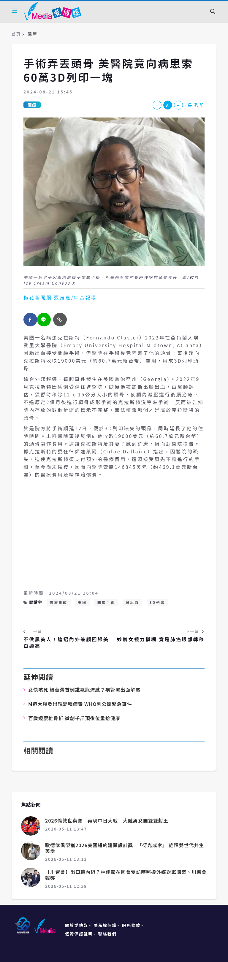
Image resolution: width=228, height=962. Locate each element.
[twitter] (44, 319)
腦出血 (132, 602)
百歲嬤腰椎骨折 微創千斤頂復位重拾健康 (74, 718)
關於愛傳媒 (76, 925)
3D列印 (157, 602)
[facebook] (30, 319)
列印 (196, 105)
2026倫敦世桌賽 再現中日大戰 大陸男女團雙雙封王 (109, 820)
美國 (82, 602)
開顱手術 (106, 602)
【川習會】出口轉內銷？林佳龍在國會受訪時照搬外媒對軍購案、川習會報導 (126, 874)
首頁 (16, 34)
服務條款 (131, 925)
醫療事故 (59, 602)
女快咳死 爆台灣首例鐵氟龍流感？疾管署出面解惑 (84, 689)
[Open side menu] (14, 11)
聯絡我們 (107, 934)
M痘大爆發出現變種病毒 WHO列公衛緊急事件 (80, 703)
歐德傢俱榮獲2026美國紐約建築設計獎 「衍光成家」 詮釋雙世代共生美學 (124, 848)
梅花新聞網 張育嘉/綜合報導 (60, 297)
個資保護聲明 (79, 934)
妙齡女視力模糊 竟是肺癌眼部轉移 (161, 639)
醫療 (32, 105)
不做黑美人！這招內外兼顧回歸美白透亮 (66, 642)
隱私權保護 (105, 925)
